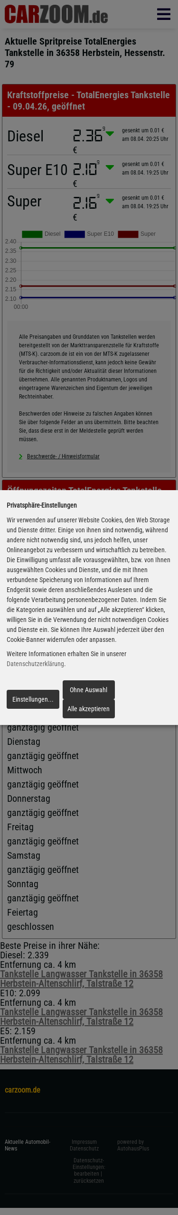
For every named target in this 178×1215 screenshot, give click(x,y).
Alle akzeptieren (88, 709)
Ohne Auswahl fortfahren (88, 692)
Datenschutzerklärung (35, 664)
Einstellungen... (33, 699)
